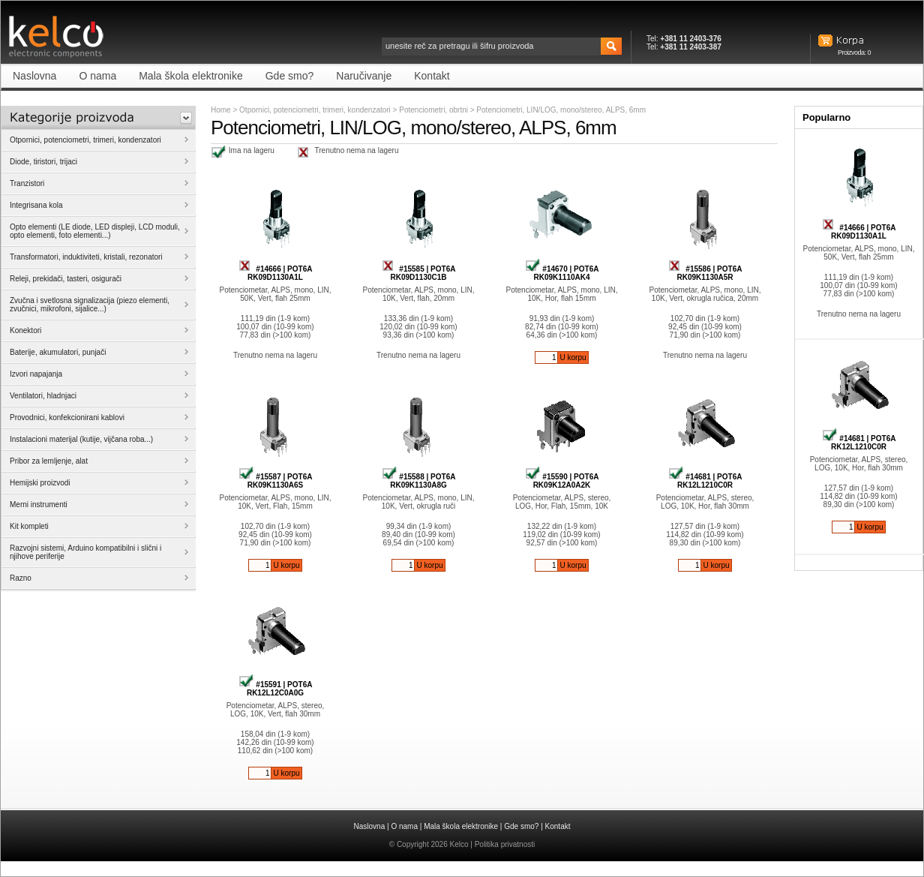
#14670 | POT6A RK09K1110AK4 (562, 273)
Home (221, 110)
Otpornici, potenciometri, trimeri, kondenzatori (315, 110)
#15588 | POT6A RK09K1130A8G (419, 481)
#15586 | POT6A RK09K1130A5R (705, 273)
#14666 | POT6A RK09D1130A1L (275, 273)
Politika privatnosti (505, 844)
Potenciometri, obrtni (434, 110)
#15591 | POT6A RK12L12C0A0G (275, 688)
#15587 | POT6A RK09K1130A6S (275, 481)
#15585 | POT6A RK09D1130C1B (419, 273)
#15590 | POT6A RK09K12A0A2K (562, 481)
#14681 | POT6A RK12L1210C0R (705, 481)
